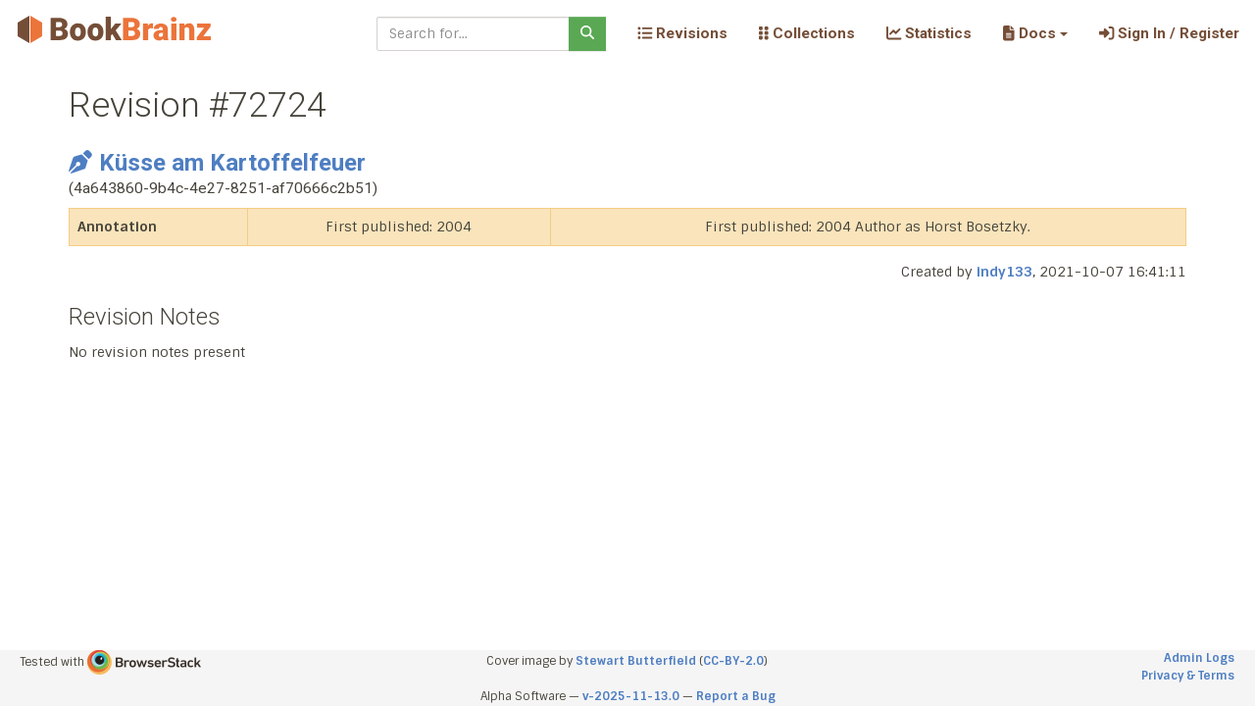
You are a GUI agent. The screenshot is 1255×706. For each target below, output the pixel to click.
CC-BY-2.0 (733, 661)
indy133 (1004, 271)
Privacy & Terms (1187, 675)
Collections (807, 33)
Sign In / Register (1169, 33)
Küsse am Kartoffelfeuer (217, 162)
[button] (1034, 33)
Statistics (929, 33)
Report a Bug (736, 696)
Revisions (682, 33)
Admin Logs (1199, 658)
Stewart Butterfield (636, 661)
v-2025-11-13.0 (630, 696)
